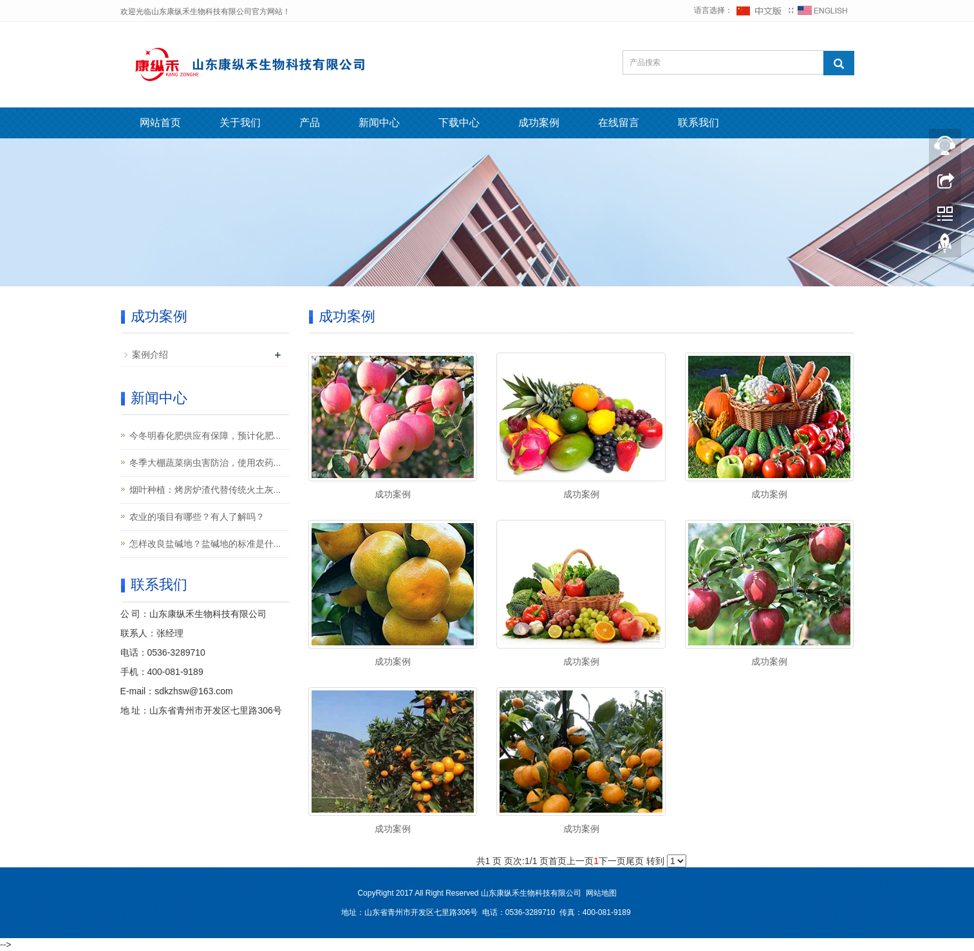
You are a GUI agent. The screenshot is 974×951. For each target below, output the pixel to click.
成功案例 (538, 122)
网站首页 (160, 122)
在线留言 (618, 122)
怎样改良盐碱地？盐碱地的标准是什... (205, 544)
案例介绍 (150, 354)
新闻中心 (379, 122)
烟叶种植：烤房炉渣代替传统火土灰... (205, 490)
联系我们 (698, 122)
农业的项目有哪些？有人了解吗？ (197, 517)
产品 (309, 122)
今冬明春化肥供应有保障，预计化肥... (205, 435)
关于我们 (240, 122)
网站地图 (601, 893)
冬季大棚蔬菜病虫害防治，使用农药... (205, 462)
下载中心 (459, 122)
